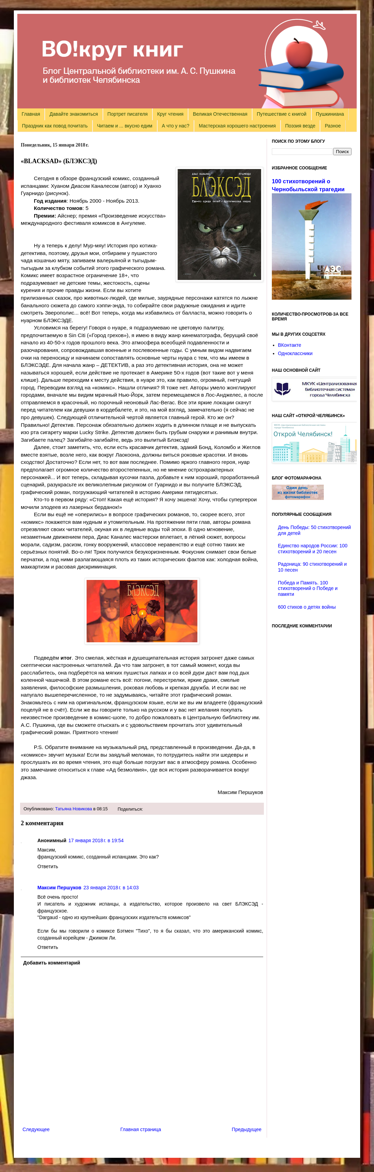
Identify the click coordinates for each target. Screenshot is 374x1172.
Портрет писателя (127, 114)
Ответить (47, 866)
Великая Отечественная (220, 114)
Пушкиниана (330, 114)
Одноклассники (295, 353)
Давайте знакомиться (74, 114)
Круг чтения (170, 114)
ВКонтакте (289, 345)
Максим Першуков (59, 887)
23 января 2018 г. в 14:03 (111, 887)
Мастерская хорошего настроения (237, 126)
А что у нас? (175, 126)
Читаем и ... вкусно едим (124, 126)
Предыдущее (246, 1129)
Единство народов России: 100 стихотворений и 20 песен (313, 548)
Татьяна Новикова (73, 809)
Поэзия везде (300, 126)
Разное (333, 126)
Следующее (36, 1129)
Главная (31, 114)
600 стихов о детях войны (307, 607)
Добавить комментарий (51, 963)
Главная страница (141, 1129)
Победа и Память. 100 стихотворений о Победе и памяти (308, 588)
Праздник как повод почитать (55, 126)
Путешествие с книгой (281, 114)
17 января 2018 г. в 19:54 (96, 840)
